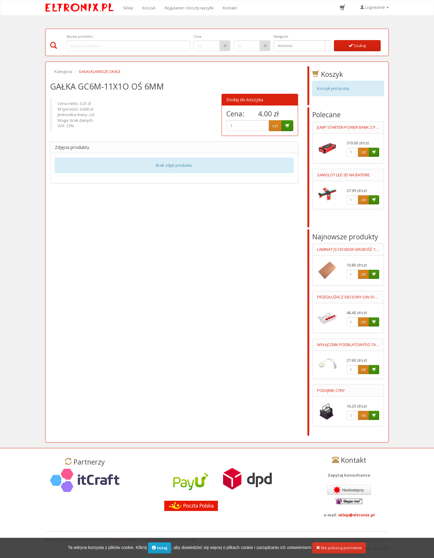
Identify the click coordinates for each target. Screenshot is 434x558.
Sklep (128, 8)
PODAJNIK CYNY (331, 390)
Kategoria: (281, 36)
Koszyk (149, 8)
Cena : (198, 36)
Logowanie (374, 7)
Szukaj (357, 45)
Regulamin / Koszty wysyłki (189, 8)
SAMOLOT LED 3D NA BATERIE (343, 175)
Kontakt (230, 8)
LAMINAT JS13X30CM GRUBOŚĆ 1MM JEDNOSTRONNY (364, 249)
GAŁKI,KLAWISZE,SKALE (100, 71)
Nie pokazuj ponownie (339, 548)
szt (275, 125)
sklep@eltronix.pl (356, 515)
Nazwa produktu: (80, 36)
